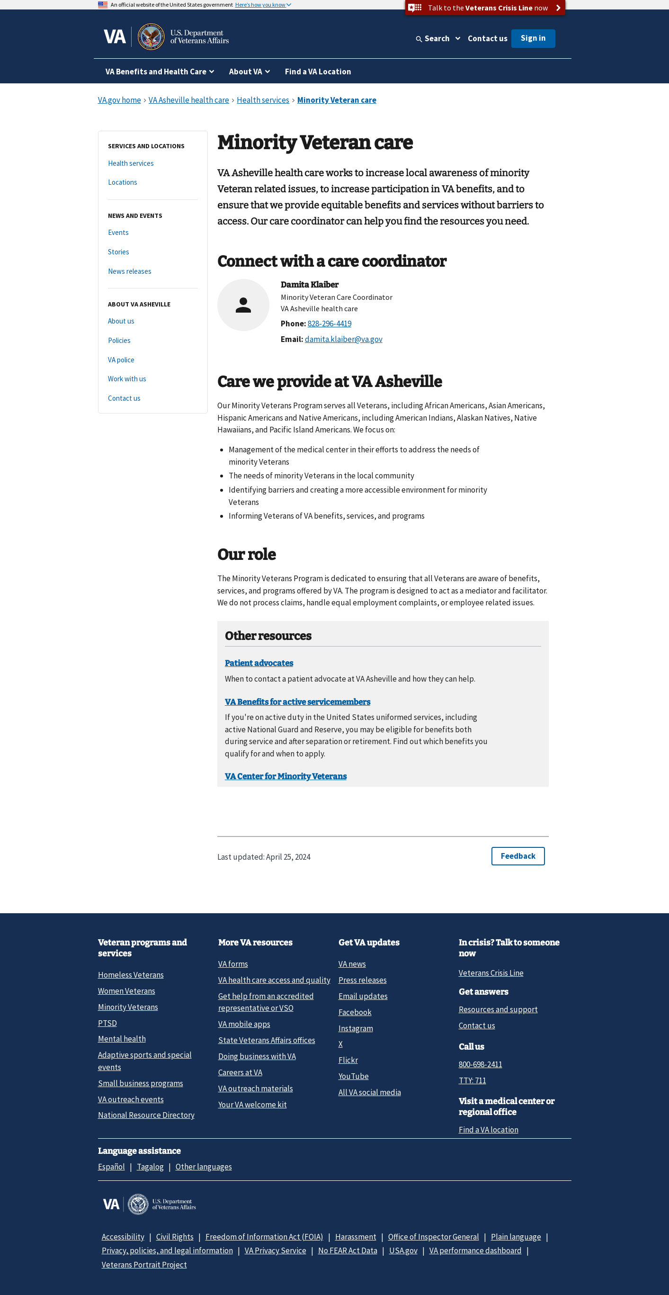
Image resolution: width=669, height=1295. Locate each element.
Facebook (355, 1012)
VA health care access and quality (274, 980)
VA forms (233, 964)
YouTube (354, 1076)
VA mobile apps (244, 1024)
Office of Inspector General (433, 1237)
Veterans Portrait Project (144, 1264)
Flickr (348, 1060)
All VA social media (370, 1092)
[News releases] (152, 271)
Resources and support (498, 1009)
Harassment (355, 1237)
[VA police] (152, 360)
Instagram (356, 1028)
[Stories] (152, 252)
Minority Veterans (128, 1007)
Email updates (363, 996)
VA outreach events (131, 1099)
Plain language (516, 1237)
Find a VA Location (318, 71)
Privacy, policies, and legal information (167, 1250)
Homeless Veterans (131, 975)
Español (111, 1166)
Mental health (122, 1039)
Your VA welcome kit (252, 1104)
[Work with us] (152, 379)
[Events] (152, 233)
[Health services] (152, 163)
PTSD (107, 1023)
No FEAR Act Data (347, 1250)
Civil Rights (175, 1237)
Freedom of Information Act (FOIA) (264, 1237)
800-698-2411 (480, 1064)
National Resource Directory (146, 1115)
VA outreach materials (255, 1088)
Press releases (363, 980)
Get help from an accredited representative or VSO (266, 1002)
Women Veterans (126, 991)
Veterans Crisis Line (491, 973)
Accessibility (123, 1237)
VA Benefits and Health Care (156, 71)
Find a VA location (488, 1129)
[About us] (152, 321)
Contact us (488, 38)
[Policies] (152, 341)
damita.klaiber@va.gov (344, 339)
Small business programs (140, 1083)
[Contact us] (152, 398)
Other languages (204, 1166)
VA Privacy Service (275, 1250)
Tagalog (150, 1166)
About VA (245, 71)
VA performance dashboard (475, 1250)
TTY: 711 (472, 1080)
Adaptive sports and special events (145, 1061)
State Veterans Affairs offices (266, 1040)
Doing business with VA (257, 1056)
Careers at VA (240, 1072)
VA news (352, 964)
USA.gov (403, 1250)
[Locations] (152, 182)
